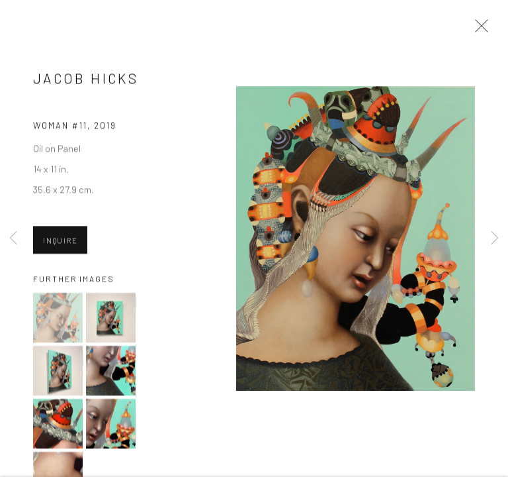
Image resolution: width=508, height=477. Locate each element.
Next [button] (495, 238)
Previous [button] (13, 238)
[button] (58, 319)
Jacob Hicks (85, 79)
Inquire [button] (60, 241)
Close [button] (478, 30)
